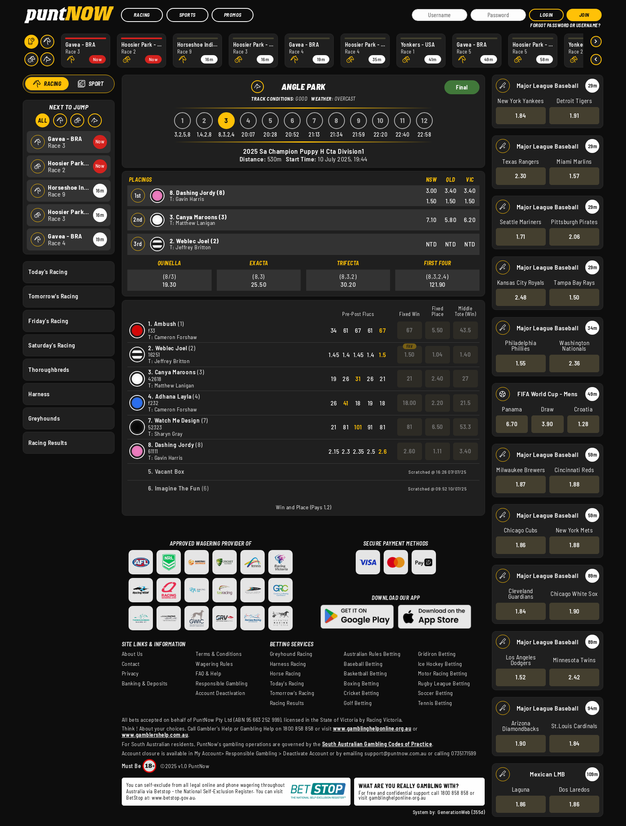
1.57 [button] (574, 175)
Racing (142, 15)
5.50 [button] (437, 330)
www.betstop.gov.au (173, 797)
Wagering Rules (214, 664)
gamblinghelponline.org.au (397, 797)
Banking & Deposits (145, 683)
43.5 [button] (465, 330)
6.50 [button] (437, 426)
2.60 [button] (409, 451)
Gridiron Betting (437, 654)
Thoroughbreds (48, 369)
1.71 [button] (520, 236)
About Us (132, 654)
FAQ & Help (208, 673)
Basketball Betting (365, 673)
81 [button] (409, 426)
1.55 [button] (521, 363)
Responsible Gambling (222, 683)
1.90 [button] (574, 610)
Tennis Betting (435, 703)
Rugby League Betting (444, 683)
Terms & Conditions (219, 654)
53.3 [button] (465, 426)
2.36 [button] (574, 363)
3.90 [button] (547, 423)
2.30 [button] (521, 175)
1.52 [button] (520, 677)
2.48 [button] (521, 296)
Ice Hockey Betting (440, 664)
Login (546, 15)
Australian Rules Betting (372, 654)
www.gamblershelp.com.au (155, 734)
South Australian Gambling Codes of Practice (377, 744)
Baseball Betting (363, 664)
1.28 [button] (583, 423)
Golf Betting (358, 703)
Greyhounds (44, 418)
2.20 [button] (437, 402)
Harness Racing (288, 664)
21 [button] (409, 378)
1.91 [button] (574, 115)
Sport (96, 83)
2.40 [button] (437, 378)
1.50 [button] (574, 296)
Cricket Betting (361, 693)
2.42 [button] (574, 677)
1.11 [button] (437, 451)
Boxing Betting (361, 683)
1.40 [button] (465, 354)
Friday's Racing (48, 320)
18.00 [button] (409, 402)
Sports (187, 15)
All (43, 120)
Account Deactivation (220, 693)
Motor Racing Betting (443, 673)
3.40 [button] (465, 451)
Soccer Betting (435, 693)
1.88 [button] (574, 484)
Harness (39, 393)
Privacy (130, 673)
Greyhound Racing (291, 654)
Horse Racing (285, 673)
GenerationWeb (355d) (461, 812)
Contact (131, 664)
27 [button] (465, 378)
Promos (233, 15)
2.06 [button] (574, 236)
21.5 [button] (465, 402)
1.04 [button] (437, 354)
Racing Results (47, 442)
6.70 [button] (511, 423)
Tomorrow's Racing (53, 296)
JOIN (584, 15)
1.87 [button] (521, 484)
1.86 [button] (521, 544)
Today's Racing (47, 271)
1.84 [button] (520, 115)
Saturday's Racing (51, 344)
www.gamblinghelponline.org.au (372, 728)
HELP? (536, 23)
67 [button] (409, 330)
